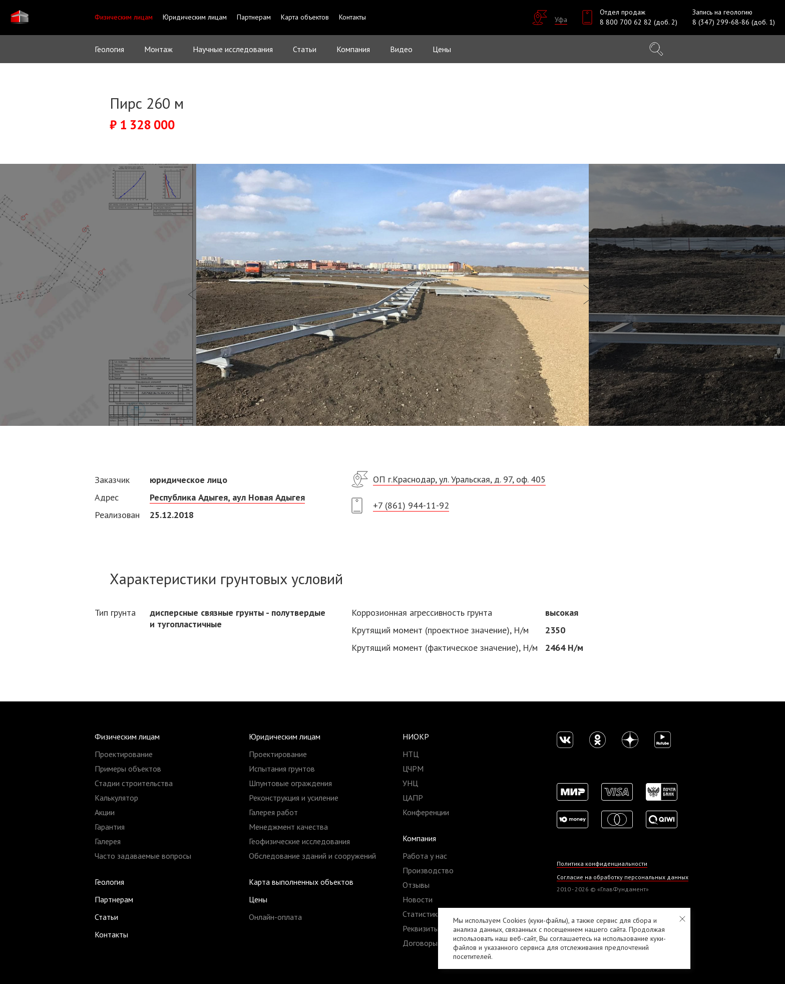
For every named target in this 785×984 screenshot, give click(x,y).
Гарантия (110, 827)
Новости (418, 899)
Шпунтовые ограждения (290, 783)
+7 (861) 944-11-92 (411, 505)
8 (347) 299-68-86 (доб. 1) (733, 22)
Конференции (426, 812)
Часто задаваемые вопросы (143, 856)
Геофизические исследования (299, 841)
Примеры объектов (128, 769)
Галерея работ (273, 812)
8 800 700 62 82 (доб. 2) (638, 22)
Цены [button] (442, 49)
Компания (419, 838)
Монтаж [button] (158, 49)
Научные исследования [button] (233, 49)
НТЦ (411, 754)
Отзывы (416, 885)
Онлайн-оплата (275, 917)
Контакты (111, 934)
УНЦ (410, 783)
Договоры (420, 943)
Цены (258, 899)
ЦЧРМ (413, 769)
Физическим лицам (127, 736)
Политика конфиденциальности (602, 863)
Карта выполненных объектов (301, 882)
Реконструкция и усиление (293, 798)
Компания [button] (353, 49)
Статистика (422, 914)
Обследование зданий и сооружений (312, 856)
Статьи (304, 49)
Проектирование (124, 754)
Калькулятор (116, 798)
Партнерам (114, 899)
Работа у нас (425, 856)
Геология (109, 49)
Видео (401, 49)
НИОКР (416, 736)
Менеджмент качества (288, 827)
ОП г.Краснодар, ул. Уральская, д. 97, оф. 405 (459, 479)
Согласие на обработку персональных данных (622, 877)
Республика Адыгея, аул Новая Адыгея (227, 497)
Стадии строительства (134, 783)
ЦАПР (413, 798)
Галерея (108, 841)
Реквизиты (421, 928)
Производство (428, 870)
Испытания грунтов (282, 769)
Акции (105, 812)
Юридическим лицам (284, 736)
